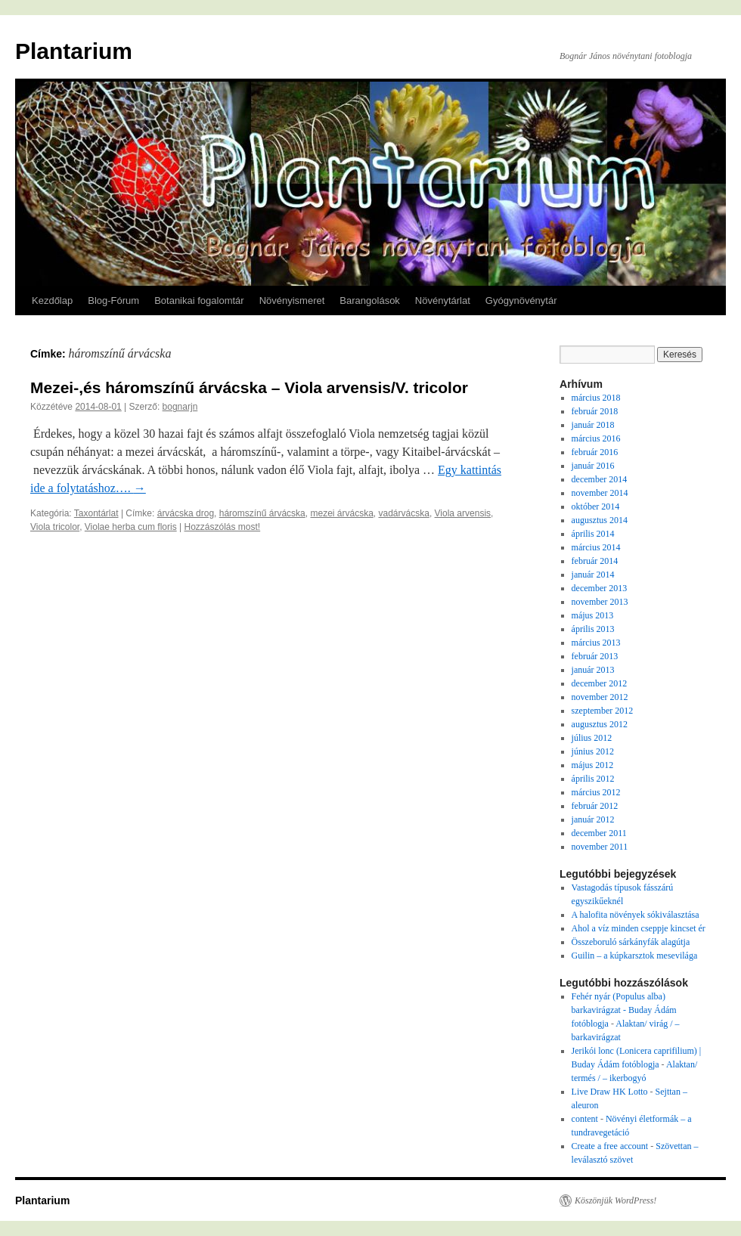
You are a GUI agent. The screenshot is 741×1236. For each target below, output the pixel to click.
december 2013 (600, 588)
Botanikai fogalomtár (199, 300)
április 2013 (593, 629)
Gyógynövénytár (521, 300)
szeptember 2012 (603, 710)
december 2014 (600, 479)
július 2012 (592, 738)
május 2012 (593, 765)
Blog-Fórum (113, 300)
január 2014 (593, 574)
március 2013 (596, 642)
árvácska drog (185, 513)
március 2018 (596, 397)
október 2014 (596, 506)
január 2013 (593, 669)
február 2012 (595, 806)
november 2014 (600, 493)
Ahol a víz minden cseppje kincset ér (638, 928)
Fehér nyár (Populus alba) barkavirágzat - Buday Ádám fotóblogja (624, 1010)
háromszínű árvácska (262, 513)
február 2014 (595, 561)
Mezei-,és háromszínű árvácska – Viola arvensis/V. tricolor (249, 387)
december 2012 (600, 683)
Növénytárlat (442, 300)
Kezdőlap (52, 300)
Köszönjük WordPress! (615, 1200)
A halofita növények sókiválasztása (635, 914)
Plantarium (73, 51)
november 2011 (600, 846)
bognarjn (180, 406)
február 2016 (595, 452)
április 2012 (593, 778)
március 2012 (596, 792)
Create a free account (610, 1146)
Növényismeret (292, 300)
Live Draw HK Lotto (610, 1091)
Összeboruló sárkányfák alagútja (631, 942)
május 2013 (593, 615)
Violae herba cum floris (131, 527)
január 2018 (593, 425)
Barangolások (369, 300)
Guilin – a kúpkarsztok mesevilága (635, 955)
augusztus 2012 (600, 724)
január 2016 (593, 465)
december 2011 (599, 833)
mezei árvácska (341, 513)
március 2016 (596, 438)
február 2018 (595, 411)
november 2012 (600, 697)
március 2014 (596, 547)
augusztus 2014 (600, 520)
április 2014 (593, 533)
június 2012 (593, 751)
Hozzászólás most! (222, 527)
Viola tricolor (54, 527)
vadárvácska (404, 513)
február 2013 (595, 656)
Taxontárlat (96, 513)
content (585, 1119)
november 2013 (600, 601)
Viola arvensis (463, 513)
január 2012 (593, 819)
